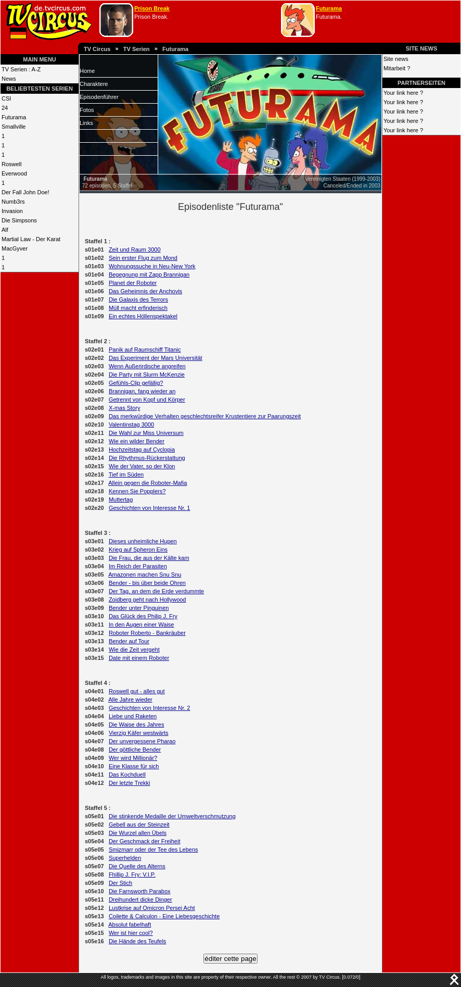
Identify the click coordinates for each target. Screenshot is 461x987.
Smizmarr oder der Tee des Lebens (153, 849)
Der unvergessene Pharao (142, 741)
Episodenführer (99, 97)
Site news (395, 59)
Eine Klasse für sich (134, 766)
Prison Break (152, 8)
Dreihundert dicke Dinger (140, 899)
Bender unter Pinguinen (139, 608)
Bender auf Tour (129, 641)
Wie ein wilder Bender (136, 441)
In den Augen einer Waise (141, 624)
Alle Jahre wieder (130, 699)
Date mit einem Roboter (139, 658)
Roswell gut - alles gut (137, 691)
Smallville (13, 126)
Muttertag (121, 499)
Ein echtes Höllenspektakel (143, 316)
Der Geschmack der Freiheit (145, 841)
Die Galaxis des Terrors (138, 299)
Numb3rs (13, 201)
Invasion (12, 211)
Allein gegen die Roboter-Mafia (147, 483)
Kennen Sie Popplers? (137, 491)
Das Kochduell (127, 774)
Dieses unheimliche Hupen (143, 541)
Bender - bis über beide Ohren (147, 583)
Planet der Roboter (133, 283)
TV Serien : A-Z (21, 69)
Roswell (12, 164)
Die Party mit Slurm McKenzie (147, 374)
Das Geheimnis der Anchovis (145, 291)
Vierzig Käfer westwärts (139, 733)
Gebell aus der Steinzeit (139, 824)
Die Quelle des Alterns (137, 866)
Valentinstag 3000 (131, 424)
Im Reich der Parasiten (138, 566)
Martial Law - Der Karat (31, 239)
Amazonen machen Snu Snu (144, 574)
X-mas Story (124, 408)
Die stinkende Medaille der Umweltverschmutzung (172, 816)
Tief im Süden (126, 474)
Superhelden (125, 858)
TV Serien (136, 49)
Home (87, 71)
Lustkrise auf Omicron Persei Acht (152, 908)
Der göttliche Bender (135, 749)
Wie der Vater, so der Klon (142, 466)
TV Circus (97, 49)
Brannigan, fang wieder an (142, 391)
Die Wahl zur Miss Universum (146, 433)
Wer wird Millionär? (133, 758)
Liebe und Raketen (133, 716)
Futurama (329, 8)
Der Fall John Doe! (25, 192)
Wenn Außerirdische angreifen (147, 366)
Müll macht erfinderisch (138, 308)
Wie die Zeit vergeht (134, 649)
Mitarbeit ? (396, 68)
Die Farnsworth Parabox (140, 891)
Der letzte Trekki (129, 783)
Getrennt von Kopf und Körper (147, 399)
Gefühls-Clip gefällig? (136, 383)
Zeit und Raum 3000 (135, 249)
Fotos (87, 110)
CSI (6, 98)
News (9, 79)
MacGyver (15, 248)
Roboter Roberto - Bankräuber (147, 633)
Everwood (14, 173)
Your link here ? (403, 93)
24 (5, 108)
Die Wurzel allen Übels (138, 833)
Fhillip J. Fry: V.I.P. (132, 874)
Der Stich (120, 883)
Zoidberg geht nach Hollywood (147, 599)
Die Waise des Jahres (136, 724)
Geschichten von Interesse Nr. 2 (149, 708)
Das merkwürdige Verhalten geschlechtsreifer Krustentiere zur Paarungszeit (205, 416)
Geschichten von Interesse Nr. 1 (149, 508)
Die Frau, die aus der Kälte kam (149, 558)
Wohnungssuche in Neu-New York (152, 266)
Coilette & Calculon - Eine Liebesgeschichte (164, 916)
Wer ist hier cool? (131, 933)
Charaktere (94, 84)
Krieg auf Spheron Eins (138, 549)
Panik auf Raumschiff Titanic (145, 349)
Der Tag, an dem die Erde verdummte (156, 591)
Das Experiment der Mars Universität (155, 358)
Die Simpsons (19, 220)
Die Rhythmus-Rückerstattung (147, 458)
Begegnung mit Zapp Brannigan (149, 274)
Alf (5, 230)
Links (86, 123)
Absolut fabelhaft (129, 924)
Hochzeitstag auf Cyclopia (142, 449)
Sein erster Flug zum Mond (143, 258)
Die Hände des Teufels (137, 941)
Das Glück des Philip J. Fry (143, 616)
